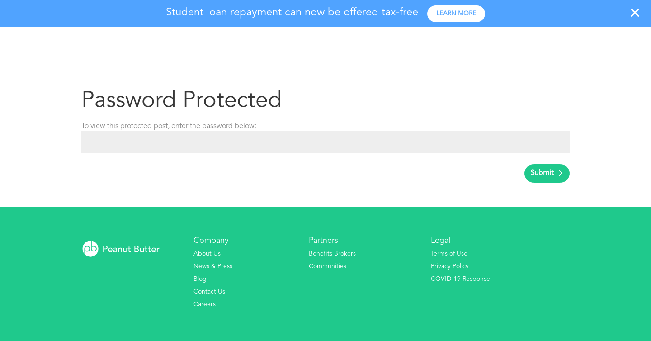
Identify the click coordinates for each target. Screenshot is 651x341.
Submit (542, 173)
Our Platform (380, 43)
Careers (204, 304)
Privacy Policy (450, 266)
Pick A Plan (584, 43)
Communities (327, 266)
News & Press (212, 266)
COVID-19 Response (460, 279)
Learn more (456, 13)
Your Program (444, 43)
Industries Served (516, 43)
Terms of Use (449, 254)
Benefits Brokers (332, 254)
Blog (200, 279)
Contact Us (209, 292)
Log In (625, 43)
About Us (207, 254)
